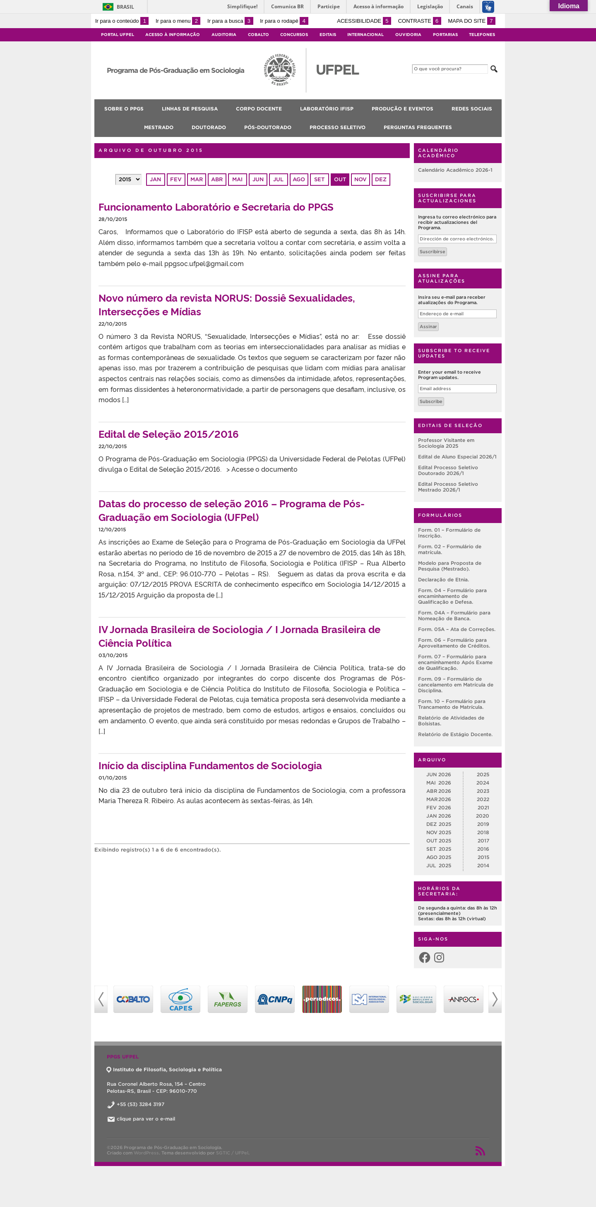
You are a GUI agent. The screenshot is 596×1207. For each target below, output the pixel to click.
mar (196, 179)
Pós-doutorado (267, 127)
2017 (483, 840)
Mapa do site (471, 21)
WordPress (146, 1152)
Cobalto (258, 34)
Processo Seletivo (337, 127)
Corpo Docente (259, 108)
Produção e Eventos (402, 108)
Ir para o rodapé (284, 21)
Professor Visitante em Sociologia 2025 (446, 443)
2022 (483, 799)
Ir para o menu (178, 21)
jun (258, 179)
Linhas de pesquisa (190, 108)
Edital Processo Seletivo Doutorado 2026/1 (448, 470)
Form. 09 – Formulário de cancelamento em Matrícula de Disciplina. (455, 684)
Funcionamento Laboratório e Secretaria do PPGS (216, 206)
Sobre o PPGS (124, 108)
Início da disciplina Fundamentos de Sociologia (210, 765)
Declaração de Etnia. (443, 579)
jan (155, 179)
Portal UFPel (117, 34)
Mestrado (158, 127)
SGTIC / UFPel (232, 1152)
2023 (483, 791)
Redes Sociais (472, 108)
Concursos (294, 34)
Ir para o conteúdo (122, 21)
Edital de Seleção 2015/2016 (169, 433)
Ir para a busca (230, 21)
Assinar (428, 326)
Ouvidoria (408, 34)
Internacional (365, 34)
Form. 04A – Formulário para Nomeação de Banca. (454, 615)
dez (381, 179)
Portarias (445, 34)
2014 (483, 865)
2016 (483, 849)
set (319, 179)
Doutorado (209, 127)
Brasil (125, 6)
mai (237, 179)
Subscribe (431, 401)
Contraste (419, 21)
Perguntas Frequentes (418, 127)
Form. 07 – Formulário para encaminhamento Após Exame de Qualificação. (455, 662)
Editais (328, 34)
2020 (482, 815)
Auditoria (223, 34)
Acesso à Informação (172, 34)
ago (299, 179)
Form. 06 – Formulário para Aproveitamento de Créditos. (454, 642)
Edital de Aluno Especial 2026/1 (457, 456)
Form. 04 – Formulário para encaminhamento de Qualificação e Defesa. (452, 596)
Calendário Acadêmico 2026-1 (455, 170)
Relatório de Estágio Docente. (455, 734)
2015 (483, 857)
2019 (483, 824)
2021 (483, 807)
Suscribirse (432, 251)
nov (360, 179)
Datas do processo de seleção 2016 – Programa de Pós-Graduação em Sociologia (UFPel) (232, 509)
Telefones (482, 34)
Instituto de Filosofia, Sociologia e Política (164, 1069)
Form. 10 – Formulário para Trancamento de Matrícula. (451, 704)
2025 (483, 774)
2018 (483, 832)
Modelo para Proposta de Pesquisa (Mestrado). (449, 565)
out (340, 179)
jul (278, 179)
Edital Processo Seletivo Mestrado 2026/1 (448, 486)
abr (217, 179)
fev (176, 179)
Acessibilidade (364, 21)
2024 (482, 782)
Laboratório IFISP (326, 108)
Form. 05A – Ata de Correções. (456, 629)
